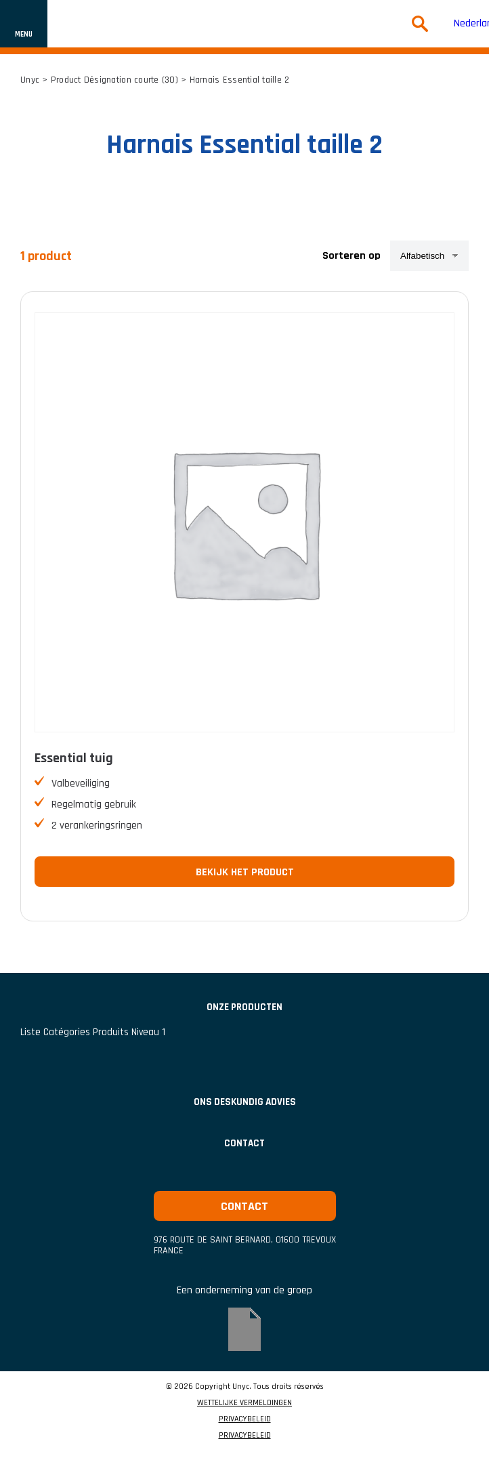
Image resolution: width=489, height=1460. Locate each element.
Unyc (29, 80)
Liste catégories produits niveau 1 (92, 1032)
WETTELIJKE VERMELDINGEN (244, 1403)
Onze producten (244, 1007)
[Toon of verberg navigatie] (23, 23)
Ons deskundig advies (245, 1102)
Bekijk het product (245, 872)
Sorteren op (351, 256)
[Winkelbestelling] (429, 256)
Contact (244, 1143)
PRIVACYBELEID (245, 1419)
